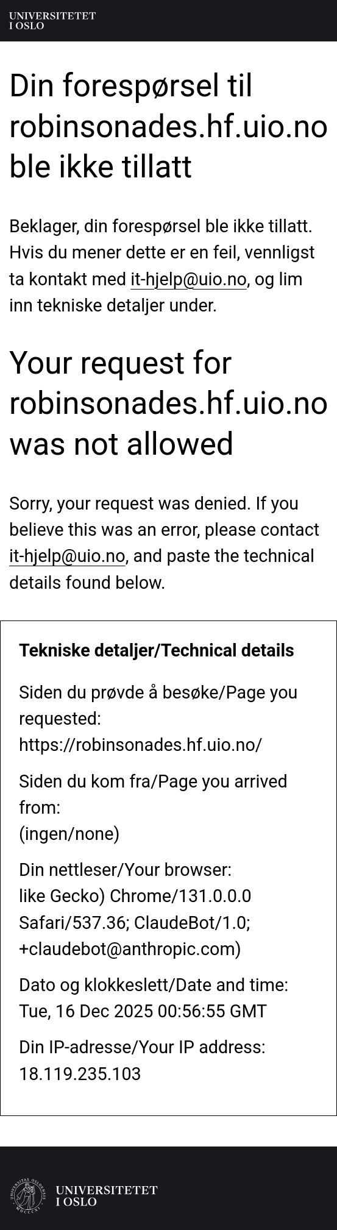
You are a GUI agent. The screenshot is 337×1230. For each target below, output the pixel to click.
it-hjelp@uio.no (188, 279)
